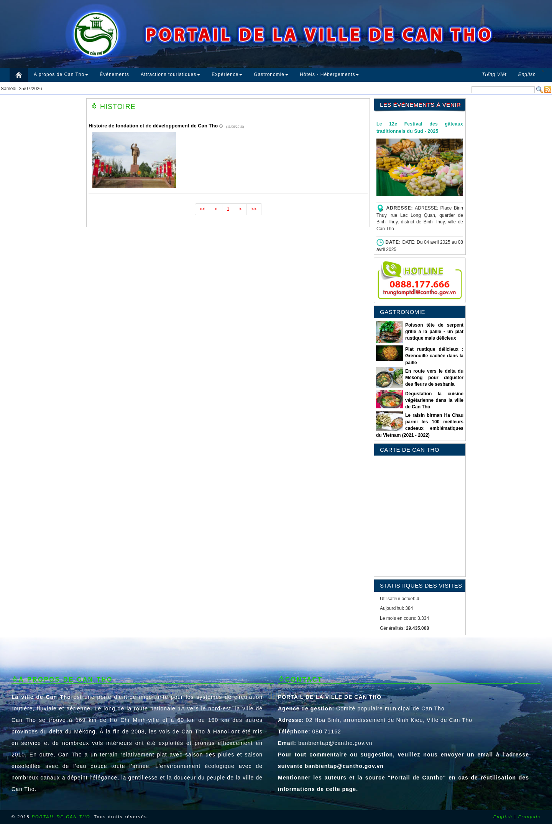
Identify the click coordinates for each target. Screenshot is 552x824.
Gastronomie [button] (271, 74)
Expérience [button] (227, 74)
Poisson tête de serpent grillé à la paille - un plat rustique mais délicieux (434, 331)
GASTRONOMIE (402, 312)
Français (529, 816)
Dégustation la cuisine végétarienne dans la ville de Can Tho (434, 400)
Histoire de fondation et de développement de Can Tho (153, 126)
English (503, 816)
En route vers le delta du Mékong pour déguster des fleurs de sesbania (434, 377)
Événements (114, 74)
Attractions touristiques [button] (170, 74)
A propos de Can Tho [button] (61, 74)
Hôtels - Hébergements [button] (329, 74)
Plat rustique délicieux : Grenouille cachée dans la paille (434, 356)
